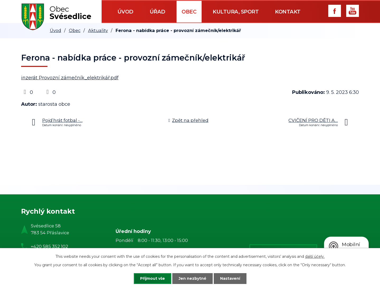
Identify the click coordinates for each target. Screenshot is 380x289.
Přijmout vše (152, 278)
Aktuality (98, 30)
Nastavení (230, 278)
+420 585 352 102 (49, 246)
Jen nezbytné (192, 278)
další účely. (315, 256)
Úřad (157, 11)
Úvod (125, 11)
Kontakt (288, 11)
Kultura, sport (236, 11)
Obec (189, 11)
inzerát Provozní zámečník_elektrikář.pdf (69, 78)
